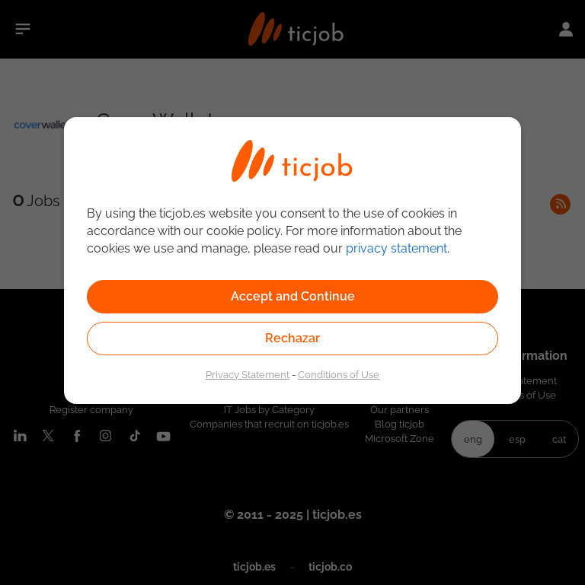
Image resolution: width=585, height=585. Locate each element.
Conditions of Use (338, 374)
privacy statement (396, 248)
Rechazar (292, 338)
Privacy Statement (247, 374)
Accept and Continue (293, 296)
